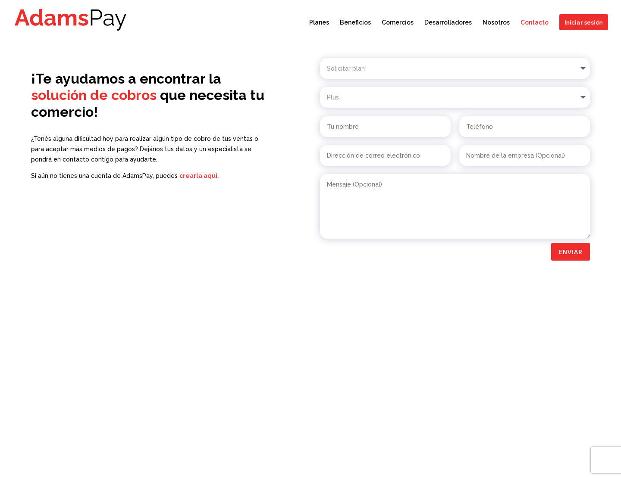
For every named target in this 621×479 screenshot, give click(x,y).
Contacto (535, 22)
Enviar (570, 252)
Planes (319, 22)
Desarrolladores (448, 22)
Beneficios (355, 22)
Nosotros (496, 22)
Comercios (398, 22)
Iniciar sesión (582, 22)
